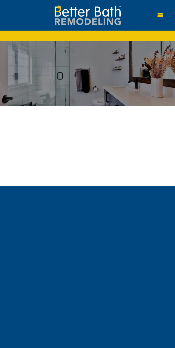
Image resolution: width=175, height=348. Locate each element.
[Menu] (160, 15)
